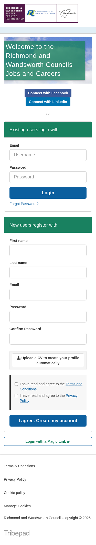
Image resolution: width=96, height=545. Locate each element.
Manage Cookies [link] (17, 506)
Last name (18, 263)
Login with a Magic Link (48, 441)
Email (14, 145)
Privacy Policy (15, 479)
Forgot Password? (24, 204)
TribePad (16, 534)
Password (17, 167)
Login (48, 192)
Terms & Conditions (19, 466)
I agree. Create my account (48, 420)
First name (18, 241)
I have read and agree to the (48, 386)
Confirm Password (25, 329)
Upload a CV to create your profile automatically (48, 360)
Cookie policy (14, 493)
